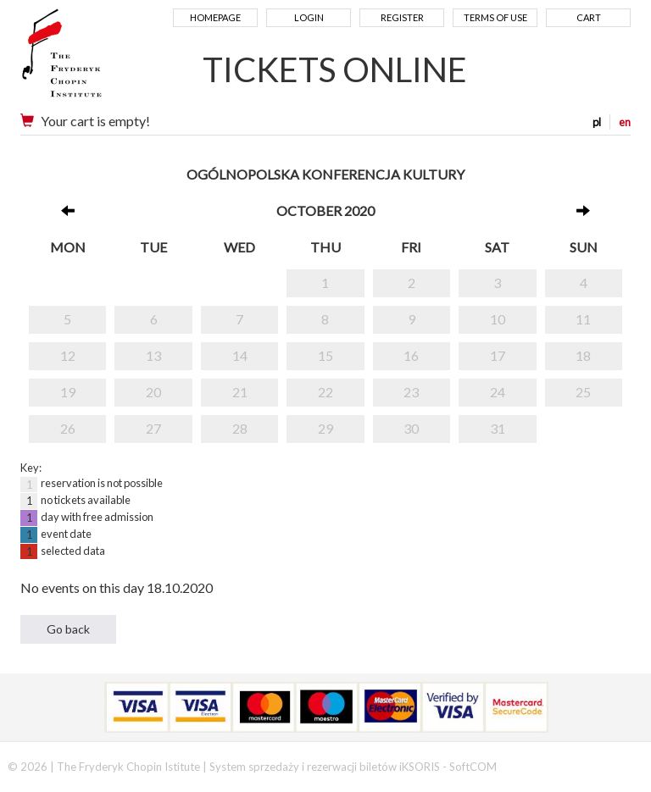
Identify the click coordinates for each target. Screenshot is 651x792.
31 (497, 428)
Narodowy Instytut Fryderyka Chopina (94, 59)
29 (325, 428)
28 (240, 428)
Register (402, 17)
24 (497, 392)
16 (411, 355)
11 (583, 319)
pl (597, 122)
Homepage (215, 17)
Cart (588, 17)
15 (325, 355)
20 (153, 392)
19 (67, 392)
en (625, 122)
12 (67, 355)
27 (153, 428)
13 (153, 355)
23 (411, 392)
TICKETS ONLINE (335, 69)
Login (309, 17)
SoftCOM (473, 766)
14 (240, 355)
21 (240, 392)
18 (583, 355)
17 (497, 355)
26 (67, 428)
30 (411, 428)
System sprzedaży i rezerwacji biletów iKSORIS (324, 766)
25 (583, 392)
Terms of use (495, 17)
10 (497, 319)
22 (325, 392)
